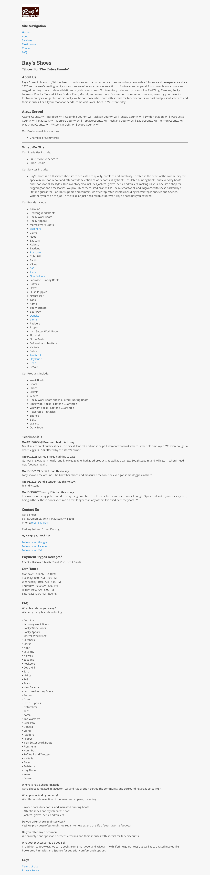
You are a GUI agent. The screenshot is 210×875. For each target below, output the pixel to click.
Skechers (35, 229)
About (26, 36)
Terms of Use (30, 866)
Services (27, 40)
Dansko (34, 315)
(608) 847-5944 (40, 522)
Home (26, 32)
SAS (32, 268)
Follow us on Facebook (36, 546)
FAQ (24, 52)
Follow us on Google (34, 542)
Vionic (33, 319)
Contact (27, 48)
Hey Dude (36, 359)
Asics (33, 272)
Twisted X (36, 355)
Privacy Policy (30, 870)
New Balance (38, 276)
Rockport (35, 252)
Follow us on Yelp (32, 550)
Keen (33, 363)
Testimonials (30, 44)
